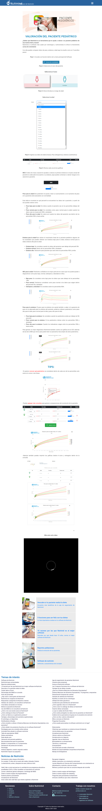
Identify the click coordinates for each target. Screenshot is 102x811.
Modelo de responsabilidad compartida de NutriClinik (68, 749)
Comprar (11, 791)
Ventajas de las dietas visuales (61, 688)
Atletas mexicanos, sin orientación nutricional (66, 761)
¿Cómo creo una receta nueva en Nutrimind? (14, 711)
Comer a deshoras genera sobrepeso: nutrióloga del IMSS (18, 771)
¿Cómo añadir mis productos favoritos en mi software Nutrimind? (21, 727)
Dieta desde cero (6, 737)
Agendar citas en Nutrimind (60, 739)
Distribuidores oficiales (8, 721)
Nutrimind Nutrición (60, 796)
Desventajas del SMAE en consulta (11, 692)
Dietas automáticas (7, 735)
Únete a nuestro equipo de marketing (63, 773)
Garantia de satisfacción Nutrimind (62, 696)
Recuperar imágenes (58, 759)
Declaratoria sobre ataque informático (12, 759)
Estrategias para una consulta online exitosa (14, 729)
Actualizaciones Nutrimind (60, 733)
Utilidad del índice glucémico (61, 700)
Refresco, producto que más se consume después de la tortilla (71, 767)
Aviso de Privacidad (35, 791)
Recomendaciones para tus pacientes (12, 741)
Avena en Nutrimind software (61, 684)
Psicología (4, 747)
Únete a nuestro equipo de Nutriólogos (64, 771)
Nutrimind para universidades (10, 682)
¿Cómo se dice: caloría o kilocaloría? (63, 717)
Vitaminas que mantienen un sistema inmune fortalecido (69, 729)
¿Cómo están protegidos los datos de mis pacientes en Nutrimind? (72, 713)
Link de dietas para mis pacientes (62, 731)
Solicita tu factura (14, 797)
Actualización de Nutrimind (9, 777)
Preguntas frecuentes (58, 721)
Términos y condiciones (59, 743)
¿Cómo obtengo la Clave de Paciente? (12, 713)
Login (10, 795)
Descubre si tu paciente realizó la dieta (13, 688)
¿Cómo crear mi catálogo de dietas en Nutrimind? (67, 707)
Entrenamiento (56, 745)
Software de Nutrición (7, 680)
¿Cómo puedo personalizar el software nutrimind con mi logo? (71, 723)
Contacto (11, 793)
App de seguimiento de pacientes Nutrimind (65, 680)
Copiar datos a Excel (7, 690)
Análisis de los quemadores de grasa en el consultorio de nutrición (72, 715)
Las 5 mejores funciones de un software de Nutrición (68, 686)
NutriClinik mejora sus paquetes (11, 751)
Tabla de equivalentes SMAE (9, 733)
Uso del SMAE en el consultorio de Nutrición (14, 709)
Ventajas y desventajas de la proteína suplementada (17, 717)
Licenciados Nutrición (85, 794)
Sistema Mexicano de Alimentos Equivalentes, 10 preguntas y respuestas (74, 692)
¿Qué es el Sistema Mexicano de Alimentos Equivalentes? (69, 690)
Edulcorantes (56, 727)
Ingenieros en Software (86, 800)
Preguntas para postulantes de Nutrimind (64, 775)
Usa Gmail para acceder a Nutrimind (63, 747)
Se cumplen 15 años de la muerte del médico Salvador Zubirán (20, 761)
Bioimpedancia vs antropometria (62, 741)
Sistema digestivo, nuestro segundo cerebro (14, 749)
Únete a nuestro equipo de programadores (14, 773)
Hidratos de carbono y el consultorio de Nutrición (16, 703)
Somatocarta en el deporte (60, 737)
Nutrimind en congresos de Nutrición (12, 698)
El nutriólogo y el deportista (9, 719)
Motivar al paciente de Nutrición (11, 707)
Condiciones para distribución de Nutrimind (65, 703)
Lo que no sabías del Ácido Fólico (62, 711)
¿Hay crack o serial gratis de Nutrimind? (13, 696)
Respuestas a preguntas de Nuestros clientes (15, 700)
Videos (11, 789)
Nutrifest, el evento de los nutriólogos (63, 698)
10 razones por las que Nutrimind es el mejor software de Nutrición (21, 686)
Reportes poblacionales (8, 684)
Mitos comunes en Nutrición (60, 719)
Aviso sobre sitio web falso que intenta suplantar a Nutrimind (19, 779)
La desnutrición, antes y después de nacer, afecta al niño (18, 763)
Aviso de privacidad (7, 694)
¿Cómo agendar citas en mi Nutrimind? (64, 705)
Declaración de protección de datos (12, 745)
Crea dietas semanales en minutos (11, 705)
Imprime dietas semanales (60, 709)
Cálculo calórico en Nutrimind (61, 735)
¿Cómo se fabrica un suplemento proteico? (14, 715)
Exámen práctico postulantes (10, 775)
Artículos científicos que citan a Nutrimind (65, 777)
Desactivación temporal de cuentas (63, 694)
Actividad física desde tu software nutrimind (14, 731)
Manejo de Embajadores (59, 751)
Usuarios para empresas (59, 682)
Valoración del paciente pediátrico (11, 739)
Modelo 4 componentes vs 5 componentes (14, 743)
